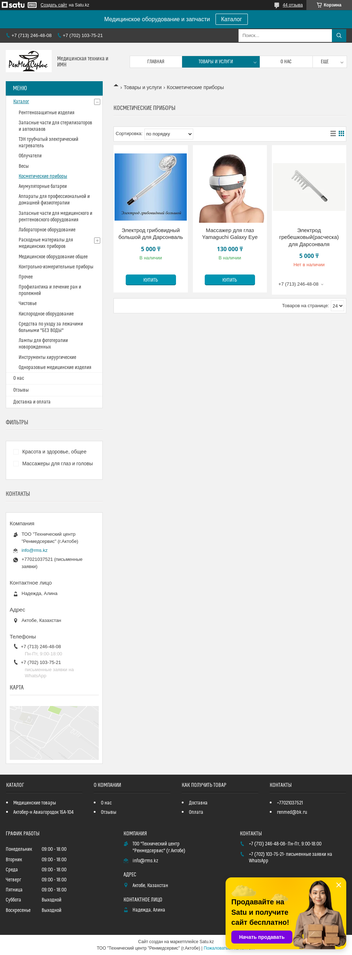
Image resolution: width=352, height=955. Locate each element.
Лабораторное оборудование (47, 230)
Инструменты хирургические (47, 357)
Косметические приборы (43, 176)
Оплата (196, 812)
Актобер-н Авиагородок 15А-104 (43, 812)
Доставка (198, 803)
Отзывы (21, 390)
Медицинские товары (34, 803)
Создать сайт (54, 5)
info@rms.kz (34, 550)
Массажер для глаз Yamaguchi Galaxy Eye (230, 233)
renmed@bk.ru (292, 812)
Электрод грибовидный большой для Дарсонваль (151, 233)
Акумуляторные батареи (43, 186)
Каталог (231, 19)
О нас (286, 62)
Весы (24, 166)
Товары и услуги (216, 62)
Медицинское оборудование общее (53, 257)
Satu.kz (206, 941)
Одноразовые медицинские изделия (55, 367)
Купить (150, 280)
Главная (156, 62)
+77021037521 (290, 803)
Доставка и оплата (32, 402)
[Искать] (339, 35)
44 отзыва (293, 5)
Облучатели (30, 156)
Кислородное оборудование (46, 314)
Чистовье (28, 303)
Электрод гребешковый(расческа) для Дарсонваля (309, 237)
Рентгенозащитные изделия (46, 113)
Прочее (26, 277)
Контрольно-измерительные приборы (56, 267)
